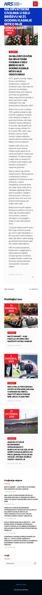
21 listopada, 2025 (11, 414)
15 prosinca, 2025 (11, 308)
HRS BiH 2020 (21, 585)
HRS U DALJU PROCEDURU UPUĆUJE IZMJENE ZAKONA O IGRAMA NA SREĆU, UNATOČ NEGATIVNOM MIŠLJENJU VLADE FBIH (20, 391)
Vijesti (13, 52)
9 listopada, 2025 (9, 547)
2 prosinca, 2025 (11, 359)
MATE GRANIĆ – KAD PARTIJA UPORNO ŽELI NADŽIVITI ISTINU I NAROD (19, 339)
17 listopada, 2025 (10, 533)
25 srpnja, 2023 (9, 30)
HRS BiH (19, 274)
